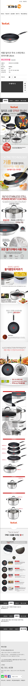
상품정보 (5, 100)
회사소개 (3, 680)
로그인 (20, 1)
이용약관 (8, 680)
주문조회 (7, 13)
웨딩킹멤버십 (24, 13)
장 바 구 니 (25, 86)
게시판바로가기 (5, 621)
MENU (2, 13)
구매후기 (11, 100)
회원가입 (25, 1)
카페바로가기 (5, 608)
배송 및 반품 (23, 100)
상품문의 (17, 100)
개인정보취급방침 (16, 680)
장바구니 (18, 13)
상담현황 (12, 13)
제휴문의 (23, 680)
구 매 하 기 (12, 83)
